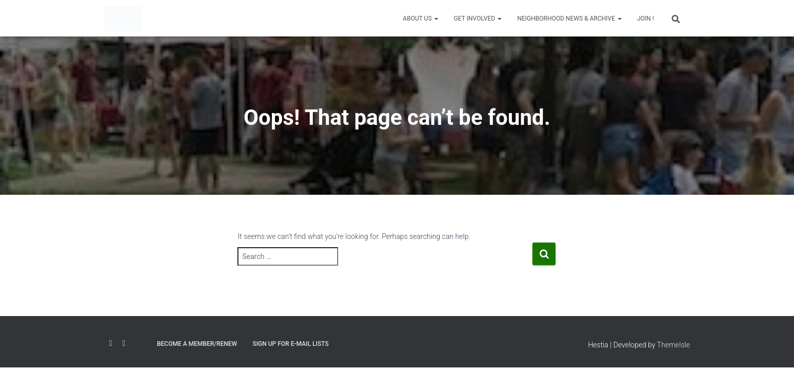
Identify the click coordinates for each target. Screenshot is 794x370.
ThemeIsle (673, 345)
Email (140, 341)
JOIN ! (645, 18)
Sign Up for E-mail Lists (290, 343)
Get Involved (478, 18)
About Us (420, 18)
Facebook (111, 343)
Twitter (124, 343)
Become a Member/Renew (197, 343)
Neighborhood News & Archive (569, 18)
